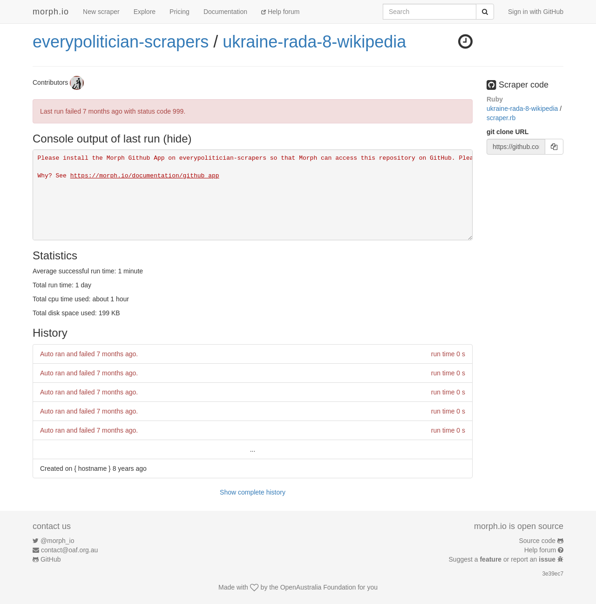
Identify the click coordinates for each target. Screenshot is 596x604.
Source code (537, 540)
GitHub (51, 559)
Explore (145, 11)
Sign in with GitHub (535, 11)
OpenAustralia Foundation (318, 587)
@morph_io (57, 540)
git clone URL (507, 132)
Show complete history (252, 492)
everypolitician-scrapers (121, 41)
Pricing (179, 11)
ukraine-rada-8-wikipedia (314, 41)
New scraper (101, 11)
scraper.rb (501, 118)
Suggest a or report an (503, 559)
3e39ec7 (552, 573)
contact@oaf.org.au (69, 550)
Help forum (280, 11)
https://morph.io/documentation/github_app (144, 175)
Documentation (225, 11)
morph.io (51, 11)
